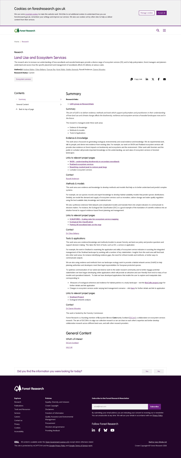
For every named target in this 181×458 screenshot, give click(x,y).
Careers (17, 417)
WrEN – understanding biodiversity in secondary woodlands (94, 162)
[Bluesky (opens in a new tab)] (105, 430)
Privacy (17, 424)
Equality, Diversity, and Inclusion (57, 402)
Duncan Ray (51, 70)
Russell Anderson (72, 179)
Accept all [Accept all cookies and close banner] (161, 13)
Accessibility (19, 431)
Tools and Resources (22, 409)
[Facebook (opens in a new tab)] (158, 79)
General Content (22, 104)
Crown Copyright (51, 406)
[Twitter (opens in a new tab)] (153, 79)
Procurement (50, 423)
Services (17, 413)
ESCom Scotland (72, 343)
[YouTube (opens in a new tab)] (112, 430)
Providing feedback (52, 431)
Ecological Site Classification (81, 222)
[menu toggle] (164, 30)
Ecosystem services (23, 79)
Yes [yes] (147, 371)
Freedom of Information (54, 413)
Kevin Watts (60, 70)
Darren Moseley (99, 70)
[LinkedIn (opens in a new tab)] (147, 79)
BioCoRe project (152, 283)
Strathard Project (77, 297)
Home (16, 42)
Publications (18, 406)
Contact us (18, 420)
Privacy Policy (157, 415)
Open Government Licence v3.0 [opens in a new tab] (57, 442)
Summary (22, 99)
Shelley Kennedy (72, 70)
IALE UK (69, 347)
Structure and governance (55, 427)
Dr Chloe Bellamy (72, 233)
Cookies (17, 428)
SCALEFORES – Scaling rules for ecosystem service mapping (94, 219)
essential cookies (31, 14)
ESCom (132, 318)
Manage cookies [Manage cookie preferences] (146, 13)
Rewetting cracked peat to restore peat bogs (88, 167)
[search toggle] (158, 30)
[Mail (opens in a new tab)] (164, 79)
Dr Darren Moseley (73, 308)
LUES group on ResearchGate (82, 104)
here (133, 288)
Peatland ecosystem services (82, 164)
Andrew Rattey (28, 70)
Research (25, 42)
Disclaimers (49, 409)
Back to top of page (24, 109)
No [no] (159, 371)
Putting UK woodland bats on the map (85, 225)
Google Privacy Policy (57, 446)
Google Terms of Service (78, 446)
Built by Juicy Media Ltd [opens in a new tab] (158, 442)
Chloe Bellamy (40, 70)
